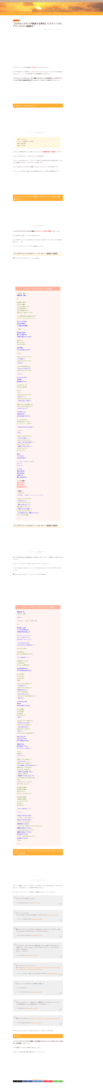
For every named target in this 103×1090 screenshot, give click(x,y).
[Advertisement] (38, 94)
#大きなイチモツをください (28, 967)
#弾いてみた (23, 969)
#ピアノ (18, 969)
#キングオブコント (46, 967)
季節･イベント (67, 13)
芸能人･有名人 (23, 13)
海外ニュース (77, 13)
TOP (15, 13)
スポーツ (31, 13)
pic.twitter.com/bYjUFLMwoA (34, 969)
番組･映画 (39, 13)
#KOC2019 (57, 967)
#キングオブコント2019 (51, 915)
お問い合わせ (86, 13)
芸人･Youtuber (16, 20)
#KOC (53, 967)
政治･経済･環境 (57, 13)
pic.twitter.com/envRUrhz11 (52, 1018)
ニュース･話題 (48, 13)
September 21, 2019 (35, 903)
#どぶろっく (38, 967)
